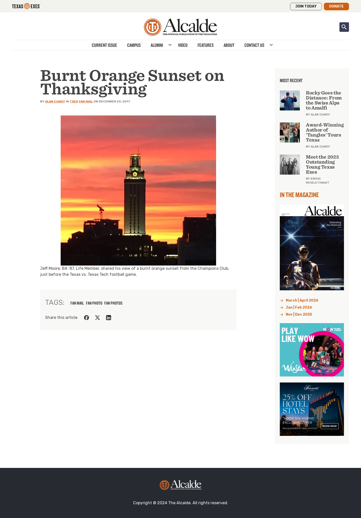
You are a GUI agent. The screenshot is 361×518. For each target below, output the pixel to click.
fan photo (94, 303)
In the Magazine (299, 195)
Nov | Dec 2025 (299, 314)
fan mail (77, 303)
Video (183, 45)
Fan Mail (86, 101)
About (229, 45)
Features (206, 45)
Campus (134, 45)
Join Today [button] (306, 6)
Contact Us (254, 45)
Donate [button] (336, 6)
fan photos (113, 303)
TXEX (74, 101)
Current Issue (104, 45)
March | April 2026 (302, 300)
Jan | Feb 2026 (299, 307)
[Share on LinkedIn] (109, 318)
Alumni (157, 45)
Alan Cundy (55, 101)
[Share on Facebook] (86, 318)
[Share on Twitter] (98, 318)
